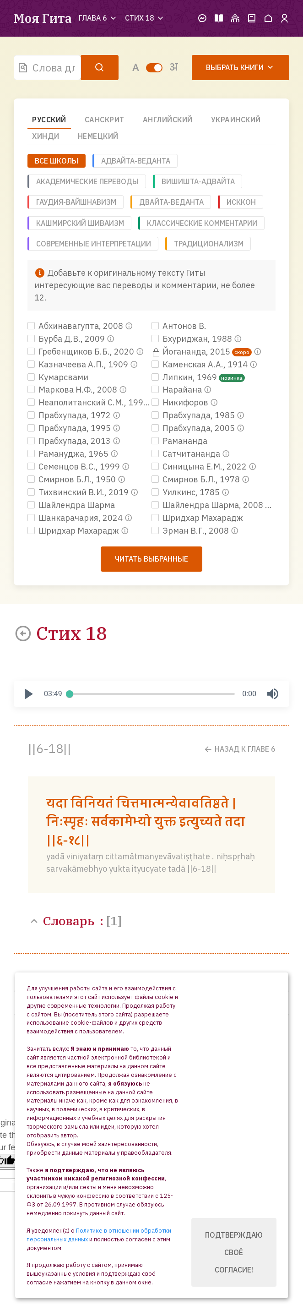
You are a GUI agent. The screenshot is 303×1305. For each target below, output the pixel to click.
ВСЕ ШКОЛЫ (56, 160)
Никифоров (181, 402)
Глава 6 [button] (98, 17)
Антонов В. (179, 326)
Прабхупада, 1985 (194, 415)
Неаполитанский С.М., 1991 (88, 402)
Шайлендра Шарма (71, 505)
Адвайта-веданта (135, 160)
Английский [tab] (168, 119)
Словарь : (75, 920)
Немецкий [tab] (98, 136)
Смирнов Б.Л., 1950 (72, 479)
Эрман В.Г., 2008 (191, 530)
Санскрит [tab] (104, 119)
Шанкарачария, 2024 (75, 518)
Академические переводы (87, 181)
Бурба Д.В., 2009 (67, 338)
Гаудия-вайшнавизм (76, 202)
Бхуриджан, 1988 (193, 338)
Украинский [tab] (236, 119)
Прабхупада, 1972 (70, 415)
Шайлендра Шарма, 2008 (208, 505)
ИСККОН (241, 202)
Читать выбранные (151, 558)
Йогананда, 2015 (192, 351)
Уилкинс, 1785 (187, 492)
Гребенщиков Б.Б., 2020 (81, 351)
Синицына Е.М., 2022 (200, 466)
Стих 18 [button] (145, 17)
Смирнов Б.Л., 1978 (197, 479)
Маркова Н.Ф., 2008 (73, 389)
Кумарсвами (57, 377)
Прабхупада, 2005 (194, 428)
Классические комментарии (202, 223)
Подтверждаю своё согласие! (234, 1252)
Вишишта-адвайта (198, 181)
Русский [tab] (49, 119)
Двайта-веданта (171, 202)
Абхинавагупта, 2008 (76, 326)
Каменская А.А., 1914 (200, 364)
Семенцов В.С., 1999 (74, 466)
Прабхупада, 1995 (70, 428)
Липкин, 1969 (185, 377)
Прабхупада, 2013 (70, 441)
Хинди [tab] (46, 136)
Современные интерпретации (93, 243)
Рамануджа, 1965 (68, 453)
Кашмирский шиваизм (80, 223)
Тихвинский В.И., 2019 (78, 492)
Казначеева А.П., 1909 (78, 364)
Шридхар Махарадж (197, 518)
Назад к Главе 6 (239, 749)
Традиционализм (208, 243)
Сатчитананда (187, 453)
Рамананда (179, 441)
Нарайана (178, 389)
